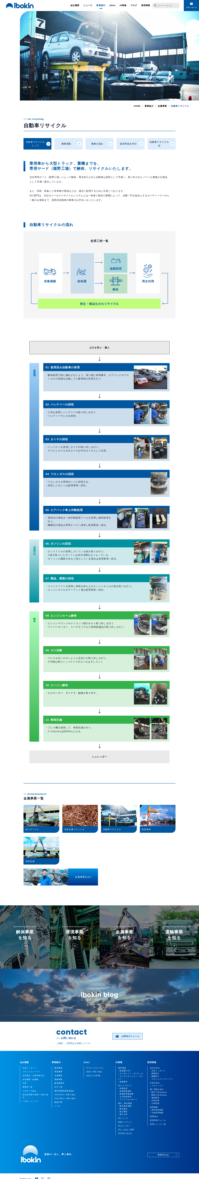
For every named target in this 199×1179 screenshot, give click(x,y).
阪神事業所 (59, 1083)
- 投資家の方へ (124, 1071)
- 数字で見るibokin (158, 1092)
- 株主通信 (123, 1112)
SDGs (112, 5)
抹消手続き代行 (132, 144)
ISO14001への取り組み (65, 1095)
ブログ (133, 5)
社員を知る (155, 1083)
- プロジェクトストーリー (161, 1079)
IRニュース (123, 1118)
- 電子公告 (123, 1114)
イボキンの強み (29, 1091)
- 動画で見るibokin (158, 1095)
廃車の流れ (102, 144)
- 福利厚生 (154, 1098)
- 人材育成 (154, 1103)
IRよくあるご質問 (126, 1130)
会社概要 (74, 5)
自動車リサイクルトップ (38, 144)
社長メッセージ (29, 1068)
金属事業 (162, 106)
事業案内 (100, 5)
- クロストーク (156, 1086)
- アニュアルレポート (127, 1099)
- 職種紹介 (154, 1076)
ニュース (87, 5)
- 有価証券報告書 (125, 1094)
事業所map (167, 1155)
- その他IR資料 (125, 1097)
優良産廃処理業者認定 (64, 1091)
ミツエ (57, 1106)
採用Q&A (154, 1116)
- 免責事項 (123, 1082)
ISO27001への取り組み (65, 1098)
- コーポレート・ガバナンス (130, 1073)
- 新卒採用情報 (156, 1110)
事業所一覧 (28, 1087)
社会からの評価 (93, 1076)
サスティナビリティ (95, 1068)
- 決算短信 (123, 1088)
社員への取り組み (94, 1072)
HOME (137, 106)
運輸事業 (58, 1079)
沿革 (25, 1083)
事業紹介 (149, 106)
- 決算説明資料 (124, 1091)
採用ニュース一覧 (158, 1124)
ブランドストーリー (31, 1072)
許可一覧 (58, 1087)
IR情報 (123, 5)
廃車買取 (71, 144)
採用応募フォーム (158, 1120)
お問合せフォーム (128, 1036)
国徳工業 (58, 1102)
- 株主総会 (123, 1109)
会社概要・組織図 (31, 1079)
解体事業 (58, 1068)
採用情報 (145, 5)
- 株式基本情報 (124, 1106)
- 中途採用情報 (156, 1113)
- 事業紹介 (154, 1073)
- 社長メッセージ (157, 1071)
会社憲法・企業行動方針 (33, 1076)
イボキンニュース (31, 1101)
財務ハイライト (125, 1122)
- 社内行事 (154, 1101)
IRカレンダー (124, 1126)
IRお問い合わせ (125, 1133)
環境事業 (58, 1072)
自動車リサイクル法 (162, 144)
